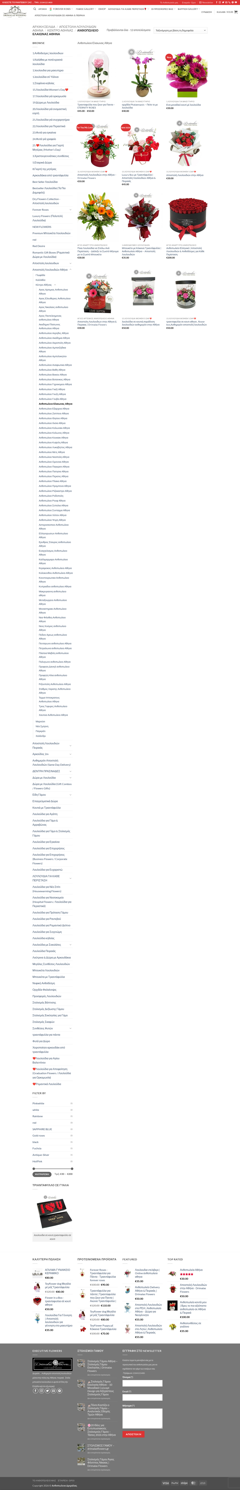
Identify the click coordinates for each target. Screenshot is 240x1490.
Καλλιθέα (40, 279)
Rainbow (37, 1116)
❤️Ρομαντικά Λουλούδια (46, 1084)
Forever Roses (61, 9)
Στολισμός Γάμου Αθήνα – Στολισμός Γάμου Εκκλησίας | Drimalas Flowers (103, 1366)
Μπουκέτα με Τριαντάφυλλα (48, 976)
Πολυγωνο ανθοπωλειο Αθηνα (54, 661)
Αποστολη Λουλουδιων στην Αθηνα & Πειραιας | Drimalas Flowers (97, 323)
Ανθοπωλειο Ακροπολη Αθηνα (54, 342)
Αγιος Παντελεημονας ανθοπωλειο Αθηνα (50, 317)
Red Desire (38, 246)
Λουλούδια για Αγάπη (45, 814)
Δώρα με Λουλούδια (44, 777)
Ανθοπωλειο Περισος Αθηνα (53, 476)
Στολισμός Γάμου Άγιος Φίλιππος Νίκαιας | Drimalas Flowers (101, 1462)
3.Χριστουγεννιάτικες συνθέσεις (50, 156)
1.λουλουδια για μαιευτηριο (48, 70)
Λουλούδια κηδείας (43, 938)
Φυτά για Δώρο (41, 1041)
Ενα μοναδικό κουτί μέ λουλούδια (183, 104)
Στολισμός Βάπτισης (44, 1002)
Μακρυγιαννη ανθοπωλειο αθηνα (52, 593)
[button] (206, 2)
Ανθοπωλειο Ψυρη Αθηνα (52, 519)
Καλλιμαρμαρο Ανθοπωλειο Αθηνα (53, 561)
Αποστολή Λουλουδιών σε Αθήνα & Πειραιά (60, 15)
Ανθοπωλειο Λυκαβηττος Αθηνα (55, 447)
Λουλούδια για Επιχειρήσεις (48, 848)
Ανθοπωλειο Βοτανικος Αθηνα (54, 379)
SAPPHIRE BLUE (42, 1129)
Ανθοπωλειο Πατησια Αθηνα (53, 471)
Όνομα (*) (127, 1377)
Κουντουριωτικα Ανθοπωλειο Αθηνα (54, 579)
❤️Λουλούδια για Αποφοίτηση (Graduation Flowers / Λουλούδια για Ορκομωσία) (51, 1073)
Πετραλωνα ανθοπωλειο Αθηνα (55, 648)
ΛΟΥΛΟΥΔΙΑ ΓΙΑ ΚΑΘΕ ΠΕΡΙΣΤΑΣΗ (46, 878)
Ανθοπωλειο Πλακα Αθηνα (52, 481)
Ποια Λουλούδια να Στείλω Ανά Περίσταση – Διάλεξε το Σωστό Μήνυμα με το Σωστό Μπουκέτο (98, 251)
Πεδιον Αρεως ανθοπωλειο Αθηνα (53, 636)
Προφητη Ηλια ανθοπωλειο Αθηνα (53, 677)
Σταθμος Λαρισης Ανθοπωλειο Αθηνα (54, 691)
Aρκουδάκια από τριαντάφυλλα (50, 175)
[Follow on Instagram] (220, 2)
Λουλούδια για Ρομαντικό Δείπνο (51, 925)
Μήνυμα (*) (128, 1405)
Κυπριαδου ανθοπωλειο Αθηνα (55, 586)
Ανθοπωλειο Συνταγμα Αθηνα (54, 510)
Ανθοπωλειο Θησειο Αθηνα (53, 418)
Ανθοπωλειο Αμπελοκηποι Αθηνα (52, 358)
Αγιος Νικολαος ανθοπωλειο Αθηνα (53, 309)
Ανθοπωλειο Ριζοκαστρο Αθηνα (55, 491)
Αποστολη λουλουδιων (45, 263)
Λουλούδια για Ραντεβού (46, 918)
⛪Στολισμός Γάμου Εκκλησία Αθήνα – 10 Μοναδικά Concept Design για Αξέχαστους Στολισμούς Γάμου (101, 1388)
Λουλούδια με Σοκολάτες (46, 944)
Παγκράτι (41, 731)
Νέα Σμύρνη (42, 726)
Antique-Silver (40, 1154)
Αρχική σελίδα (43, 26)
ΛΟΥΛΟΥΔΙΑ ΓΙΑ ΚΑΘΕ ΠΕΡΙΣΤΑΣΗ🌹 (128, 8)
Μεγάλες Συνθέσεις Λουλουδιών (51, 964)
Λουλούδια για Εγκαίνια (46, 841)
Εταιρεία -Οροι (189, 2)
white (35, 1109)
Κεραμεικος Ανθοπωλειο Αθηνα (55, 568)
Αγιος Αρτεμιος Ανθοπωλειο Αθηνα (53, 291)
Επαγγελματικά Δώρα (45, 801)
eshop (102, 9)
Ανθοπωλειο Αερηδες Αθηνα (54, 333)
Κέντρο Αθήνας (60, 30)
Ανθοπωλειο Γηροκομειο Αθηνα (55, 384)
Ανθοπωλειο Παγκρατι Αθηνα (54, 466)
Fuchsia (36, 1148)
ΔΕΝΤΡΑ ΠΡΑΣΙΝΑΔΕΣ (46, 771)
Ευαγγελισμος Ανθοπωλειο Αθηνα (53, 552)
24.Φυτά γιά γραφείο (44, 138)
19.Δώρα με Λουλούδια (45, 102)
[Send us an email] (226, 2)
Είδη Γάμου (39, 794)
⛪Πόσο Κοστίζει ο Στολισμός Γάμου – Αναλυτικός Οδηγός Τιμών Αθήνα (99, 1409)
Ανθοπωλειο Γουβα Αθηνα (52, 399)
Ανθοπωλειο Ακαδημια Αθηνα (54, 337)
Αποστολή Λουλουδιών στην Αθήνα (184, 175)
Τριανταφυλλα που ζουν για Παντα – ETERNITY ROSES (96, 106)
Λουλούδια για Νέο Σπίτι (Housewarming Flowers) (46, 889)
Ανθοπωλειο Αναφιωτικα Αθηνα (55, 365)
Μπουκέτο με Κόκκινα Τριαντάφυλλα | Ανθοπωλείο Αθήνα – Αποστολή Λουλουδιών (141, 251)
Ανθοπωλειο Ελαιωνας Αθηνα (55, 403)
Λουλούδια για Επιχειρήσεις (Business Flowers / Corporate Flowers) (49, 859)
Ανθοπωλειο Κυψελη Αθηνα (53, 442)
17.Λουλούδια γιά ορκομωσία (49, 96)
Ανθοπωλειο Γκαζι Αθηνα (52, 389)
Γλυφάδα (40, 275)
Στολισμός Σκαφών (43, 1021)
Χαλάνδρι (41, 735)
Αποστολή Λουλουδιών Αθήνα (50, 269)
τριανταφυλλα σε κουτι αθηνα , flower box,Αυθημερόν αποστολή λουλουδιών (186, 323)
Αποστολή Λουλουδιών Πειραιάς (46, 745)
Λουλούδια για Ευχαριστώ (47, 869)
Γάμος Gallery (86, 8)
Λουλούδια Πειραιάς (44, 950)
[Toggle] (70, 210)
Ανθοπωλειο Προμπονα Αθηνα (55, 485)
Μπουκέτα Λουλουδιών (46, 970)
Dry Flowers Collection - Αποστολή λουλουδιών (46, 201)
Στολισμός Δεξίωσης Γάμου (48, 1008)
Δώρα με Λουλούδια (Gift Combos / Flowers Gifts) (52, 786)
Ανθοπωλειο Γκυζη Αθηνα (52, 394)
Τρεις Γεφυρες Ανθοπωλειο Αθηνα (53, 708)
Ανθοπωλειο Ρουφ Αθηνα (52, 500)
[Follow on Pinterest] (233, 2)
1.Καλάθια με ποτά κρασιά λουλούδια (47, 62)
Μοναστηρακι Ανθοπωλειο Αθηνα (52, 610)
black (35, 1142)
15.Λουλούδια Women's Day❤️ (50, 89)
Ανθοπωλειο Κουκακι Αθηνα (53, 437)
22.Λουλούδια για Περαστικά (48, 126)
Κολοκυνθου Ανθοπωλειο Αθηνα (56, 573)
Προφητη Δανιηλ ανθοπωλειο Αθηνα (54, 668)
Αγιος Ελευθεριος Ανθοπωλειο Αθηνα (54, 300)
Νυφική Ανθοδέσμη (43, 983)
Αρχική (42, 9)
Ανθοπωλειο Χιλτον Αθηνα (52, 515)
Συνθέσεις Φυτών (42, 1028)
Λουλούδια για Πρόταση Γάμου (50, 912)
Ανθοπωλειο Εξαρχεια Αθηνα (54, 408)
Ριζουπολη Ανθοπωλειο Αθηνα (55, 684)
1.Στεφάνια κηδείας (43, 83)
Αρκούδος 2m (40, 754)
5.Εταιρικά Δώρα (42, 162)
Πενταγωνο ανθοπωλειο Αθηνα (55, 643)
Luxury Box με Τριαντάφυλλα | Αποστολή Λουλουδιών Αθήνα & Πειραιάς (139, 177)
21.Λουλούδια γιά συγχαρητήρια (51, 119)
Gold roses (38, 1135)
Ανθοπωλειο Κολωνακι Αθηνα (54, 427)
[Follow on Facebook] (217, 2)
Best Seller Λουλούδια (45, 181)
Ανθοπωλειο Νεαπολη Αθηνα (54, 457)
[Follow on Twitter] (223, 2)
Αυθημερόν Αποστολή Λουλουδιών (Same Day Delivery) (51, 762)
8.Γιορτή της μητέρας (44, 168)
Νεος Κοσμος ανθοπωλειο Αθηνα (52, 628)
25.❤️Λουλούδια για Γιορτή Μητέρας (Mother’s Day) (48, 147)
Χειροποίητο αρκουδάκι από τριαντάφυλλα (48, 1049)
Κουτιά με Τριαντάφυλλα (46, 807)
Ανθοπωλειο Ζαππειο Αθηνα (54, 413)
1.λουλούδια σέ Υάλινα (45, 76)
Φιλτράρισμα (42, 1174)
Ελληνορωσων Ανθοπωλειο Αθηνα (53, 535)
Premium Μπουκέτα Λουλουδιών (51, 233)
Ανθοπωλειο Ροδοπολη (51, 495)
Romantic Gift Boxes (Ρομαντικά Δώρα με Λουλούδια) (51, 254)
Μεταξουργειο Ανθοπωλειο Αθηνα (53, 602)
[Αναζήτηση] (35, 9)
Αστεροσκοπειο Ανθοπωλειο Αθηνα (54, 526)
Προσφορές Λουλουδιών (46, 996)
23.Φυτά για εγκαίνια (44, 132)
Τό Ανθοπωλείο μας (169, 2)
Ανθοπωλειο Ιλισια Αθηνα (52, 423)
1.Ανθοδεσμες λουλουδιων (47, 53)
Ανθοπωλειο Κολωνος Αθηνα (54, 432)
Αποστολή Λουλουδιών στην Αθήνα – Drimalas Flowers (97, 176)
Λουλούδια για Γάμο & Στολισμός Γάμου (51, 833)
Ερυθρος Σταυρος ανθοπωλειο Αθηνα (55, 544)
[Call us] (229, 2)
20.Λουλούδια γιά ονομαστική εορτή (49, 111)
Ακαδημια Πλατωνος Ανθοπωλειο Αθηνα (49, 326)
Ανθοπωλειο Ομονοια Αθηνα (54, 461)
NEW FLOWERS (41, 226)
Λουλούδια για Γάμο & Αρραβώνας (45, 822)
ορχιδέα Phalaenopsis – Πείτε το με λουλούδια (140, 106)
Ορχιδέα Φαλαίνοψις (44, 989)
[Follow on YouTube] (236, 2)
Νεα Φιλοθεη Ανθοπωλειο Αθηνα (52, 619)
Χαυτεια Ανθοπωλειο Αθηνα (53, 715)
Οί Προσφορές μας (163, 8)
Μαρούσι (40, 721)
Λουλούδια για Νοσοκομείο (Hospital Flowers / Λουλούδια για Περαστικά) (51, 902)
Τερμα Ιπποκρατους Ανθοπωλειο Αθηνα (49, 699)
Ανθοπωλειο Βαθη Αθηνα (52, 369)
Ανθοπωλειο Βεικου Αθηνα (53, 374)
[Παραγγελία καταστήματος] (181, 30)
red (34, 239)
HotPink (37, 1161)
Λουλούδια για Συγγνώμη (47, 931)
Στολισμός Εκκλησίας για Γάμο (50, 1015)
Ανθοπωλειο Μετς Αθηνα (52, 452)
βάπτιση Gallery (189, 8)
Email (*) (126, 1391)
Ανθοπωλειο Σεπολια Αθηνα (53, 505)
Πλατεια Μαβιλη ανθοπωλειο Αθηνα (54, 655)
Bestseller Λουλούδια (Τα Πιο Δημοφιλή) (49, 190)
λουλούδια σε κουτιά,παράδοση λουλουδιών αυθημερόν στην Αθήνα (141, 323)
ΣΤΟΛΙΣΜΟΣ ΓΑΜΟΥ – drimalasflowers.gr (101, 1447)
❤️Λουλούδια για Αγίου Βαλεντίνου (46, 1060)
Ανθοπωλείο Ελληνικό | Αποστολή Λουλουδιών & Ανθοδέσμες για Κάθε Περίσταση (185, 251)
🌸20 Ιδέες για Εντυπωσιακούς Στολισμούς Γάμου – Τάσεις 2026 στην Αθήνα (102, 1430)
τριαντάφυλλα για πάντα (46, 1034)
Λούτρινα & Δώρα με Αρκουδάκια (51, 957)
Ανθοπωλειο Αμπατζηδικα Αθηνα (52, 349)
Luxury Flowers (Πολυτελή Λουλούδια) (47, 218)
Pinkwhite (38, 1103)
